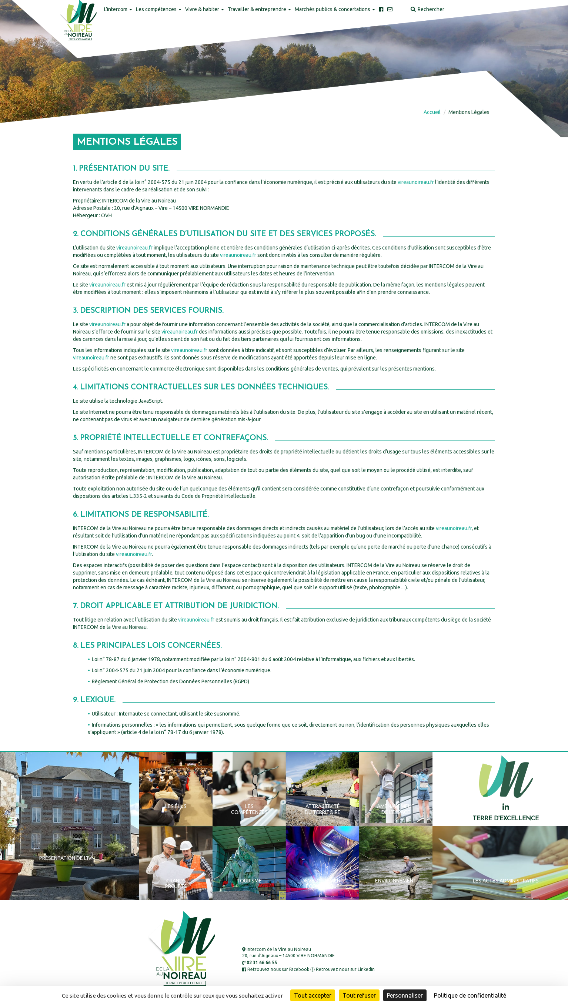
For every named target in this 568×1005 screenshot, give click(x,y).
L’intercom (118, 9)
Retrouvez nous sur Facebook (275, 969)
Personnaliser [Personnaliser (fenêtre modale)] (405, 995)
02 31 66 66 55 (259, 962)
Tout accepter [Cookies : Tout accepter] (312, 995)
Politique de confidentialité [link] (470, 995)
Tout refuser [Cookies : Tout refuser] (359, 995)
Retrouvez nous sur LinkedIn (342, 969)
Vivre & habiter (204, 9)
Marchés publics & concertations (335, 9)
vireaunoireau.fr (416, 182)
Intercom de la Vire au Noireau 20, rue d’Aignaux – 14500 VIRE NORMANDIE (288, 952)
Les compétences (158, 9)
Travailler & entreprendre (259, 9)
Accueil (432, 112)
